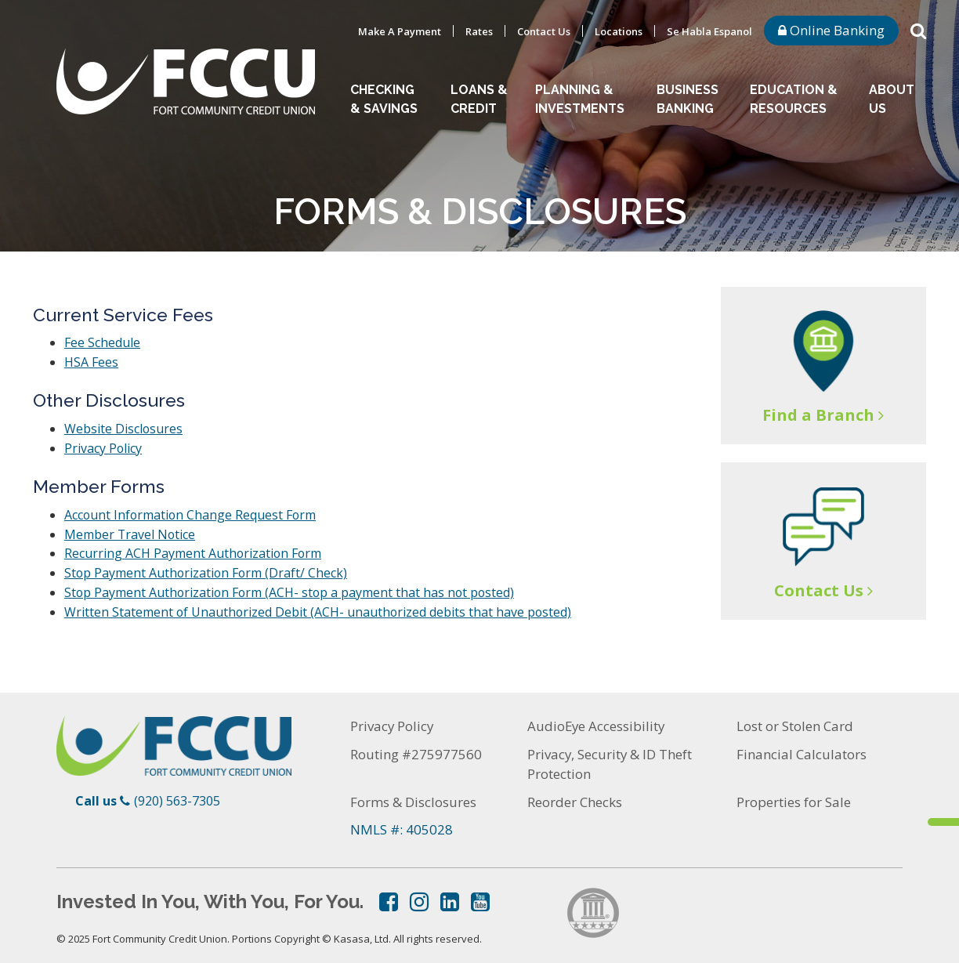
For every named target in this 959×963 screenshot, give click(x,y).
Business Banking (687, 99)
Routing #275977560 (416, 746)
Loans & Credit (479, 99)
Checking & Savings (384, 99)
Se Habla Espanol (709, 31)
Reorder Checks (574, 794)
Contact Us (543, 31)
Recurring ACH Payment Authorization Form (194, 549)
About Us (891, 99)
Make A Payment (399, 31)
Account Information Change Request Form (191, 511)
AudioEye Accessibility (597, 719)
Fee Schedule (102, 342)
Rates (479, 31)
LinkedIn (449, 894)
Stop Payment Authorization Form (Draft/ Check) (207, 568)
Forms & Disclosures (413, 794)
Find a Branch (818, 414)
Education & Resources (794, 99)
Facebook (388, 894)
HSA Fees (91, 361)
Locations (618, 31)
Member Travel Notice (130, 530)
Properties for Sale (793, 794)
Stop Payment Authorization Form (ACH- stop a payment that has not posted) (291, 587)
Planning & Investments (579, 99)
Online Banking (831, 30)
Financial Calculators (801, 746)
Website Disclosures (123, 427)
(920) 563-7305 (177, 793)
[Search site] (918, 30)
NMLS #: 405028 (401, 822)
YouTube (480, 894)
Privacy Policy (103, 445)
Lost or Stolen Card (794, 719)
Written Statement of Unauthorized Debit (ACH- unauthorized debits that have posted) (319, 605)
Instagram (419, 894)
